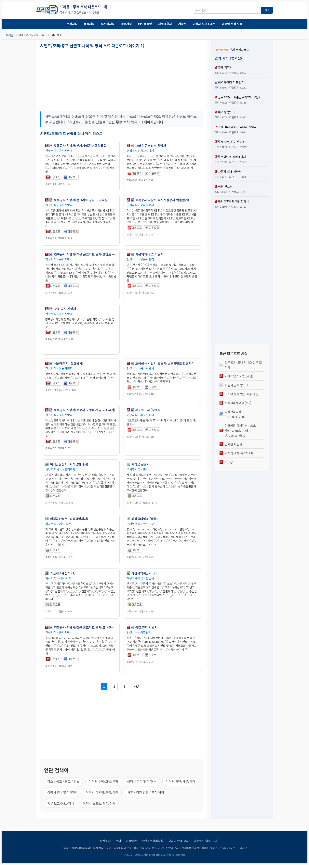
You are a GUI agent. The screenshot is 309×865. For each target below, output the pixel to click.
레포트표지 (147, 415)
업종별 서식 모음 (232, 24)
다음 (137, 686)
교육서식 (132, 415)
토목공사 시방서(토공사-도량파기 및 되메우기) (84, 409)
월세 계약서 (225, 67)
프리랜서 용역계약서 (233, 157)
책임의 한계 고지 (178, 841)
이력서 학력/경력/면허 (142, 781)
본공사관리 (147, 259)
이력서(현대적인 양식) (231, 82)
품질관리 (145, 632)
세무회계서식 (53, 469)
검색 (267, 10)
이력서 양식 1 (226, 112)
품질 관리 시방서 (146, 627)
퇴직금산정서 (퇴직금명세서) (69, 464)
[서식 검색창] (227, 10)
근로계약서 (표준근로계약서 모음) (239, 97)
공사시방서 (66, 151)
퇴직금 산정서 (140, 464)
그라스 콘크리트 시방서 (150, 145)
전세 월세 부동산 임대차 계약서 (237, 127)
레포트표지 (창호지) (148, 409)
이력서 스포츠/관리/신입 (99, 803)
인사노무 (148, 524)
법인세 (150, 578)
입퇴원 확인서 (233, 444)
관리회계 (69, 469)
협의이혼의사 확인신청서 (233, 201)
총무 (146, 469)
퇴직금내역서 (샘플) (144, 518)
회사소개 (105, 841)
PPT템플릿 (145, 24)
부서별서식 (108, 24)
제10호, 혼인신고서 (233, 142)
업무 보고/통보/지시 (60, 803)
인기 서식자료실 (232, 50)
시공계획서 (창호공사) (68, 363)
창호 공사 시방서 (65, 308)
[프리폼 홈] (47, 10)
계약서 (182, 24)
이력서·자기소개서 (204, 24)
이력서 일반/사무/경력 (180, 781)
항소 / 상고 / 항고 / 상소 (63, 781)
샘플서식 (89, 24)
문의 (118, 841)
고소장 (229, 462)
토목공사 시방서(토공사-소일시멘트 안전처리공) (166, 363)
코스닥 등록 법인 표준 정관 (241, 394)
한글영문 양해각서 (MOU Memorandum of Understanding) (240, 430)
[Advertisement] (80, 78)
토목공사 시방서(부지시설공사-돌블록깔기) (82, 145)
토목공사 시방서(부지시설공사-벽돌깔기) (162, 199)
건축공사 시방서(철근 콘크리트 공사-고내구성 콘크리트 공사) (85, 627)
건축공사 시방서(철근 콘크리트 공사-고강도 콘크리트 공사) (85, 254)
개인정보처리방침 (152, 841)
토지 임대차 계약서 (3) (239, 453)
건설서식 (50, 151)
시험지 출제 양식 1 (236, 385)
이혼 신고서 (225, 186)
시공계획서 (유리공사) (150, 254)
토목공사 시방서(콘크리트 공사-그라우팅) (81, 199)
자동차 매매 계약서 (229, 171)
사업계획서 (165, 24)
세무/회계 (65, 524)
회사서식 (50, 524)
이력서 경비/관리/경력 (62, 792)
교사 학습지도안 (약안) (239, 376)
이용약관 (131, 841)
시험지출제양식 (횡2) (238, 403)
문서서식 (72, 24)
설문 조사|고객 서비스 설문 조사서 (243, 364)
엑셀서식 (126, 24)
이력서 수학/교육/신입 (103, 781)
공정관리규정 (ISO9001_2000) (236, 414)
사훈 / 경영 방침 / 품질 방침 (145, 792)
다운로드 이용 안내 (205, 841)
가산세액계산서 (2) (62, 573)
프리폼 (10, 35)
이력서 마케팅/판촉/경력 (102, 792)
